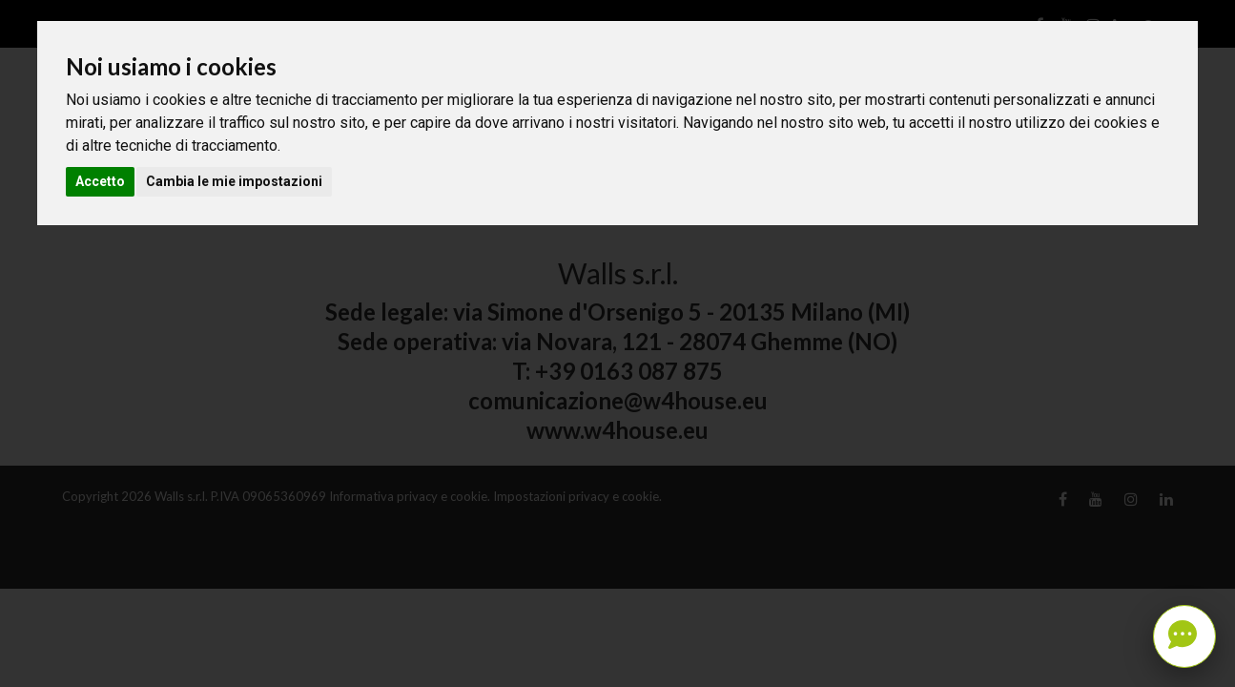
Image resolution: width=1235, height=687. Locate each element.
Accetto (100, 181)
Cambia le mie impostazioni (234, 181)
